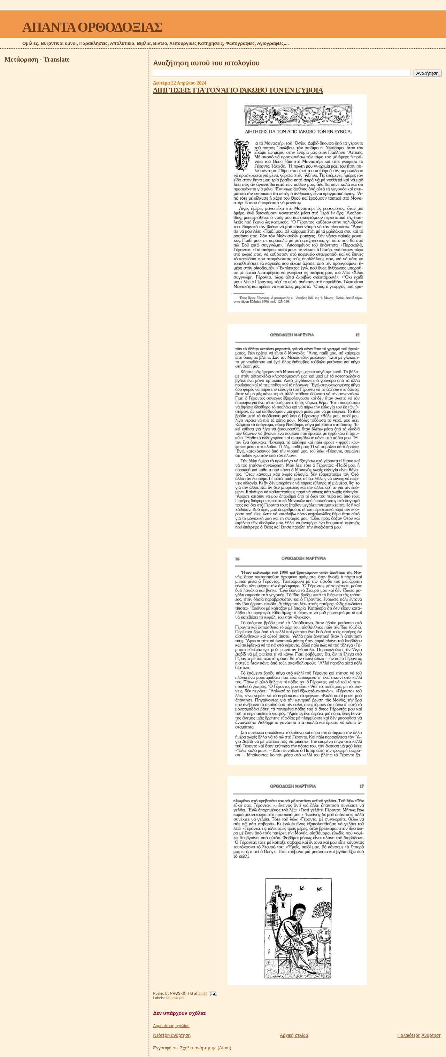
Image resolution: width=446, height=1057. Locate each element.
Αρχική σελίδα (294, 1035)
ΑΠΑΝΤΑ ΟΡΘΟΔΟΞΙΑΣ (92, 26)
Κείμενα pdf (175, 998)
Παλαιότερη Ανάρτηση (419, 1035)
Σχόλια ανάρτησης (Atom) (205, 1047)
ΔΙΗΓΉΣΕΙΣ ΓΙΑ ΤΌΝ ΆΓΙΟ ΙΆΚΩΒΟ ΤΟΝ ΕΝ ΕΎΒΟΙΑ (238, 90)
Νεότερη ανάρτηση (172, 1035)
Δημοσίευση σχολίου (171, 1026)
